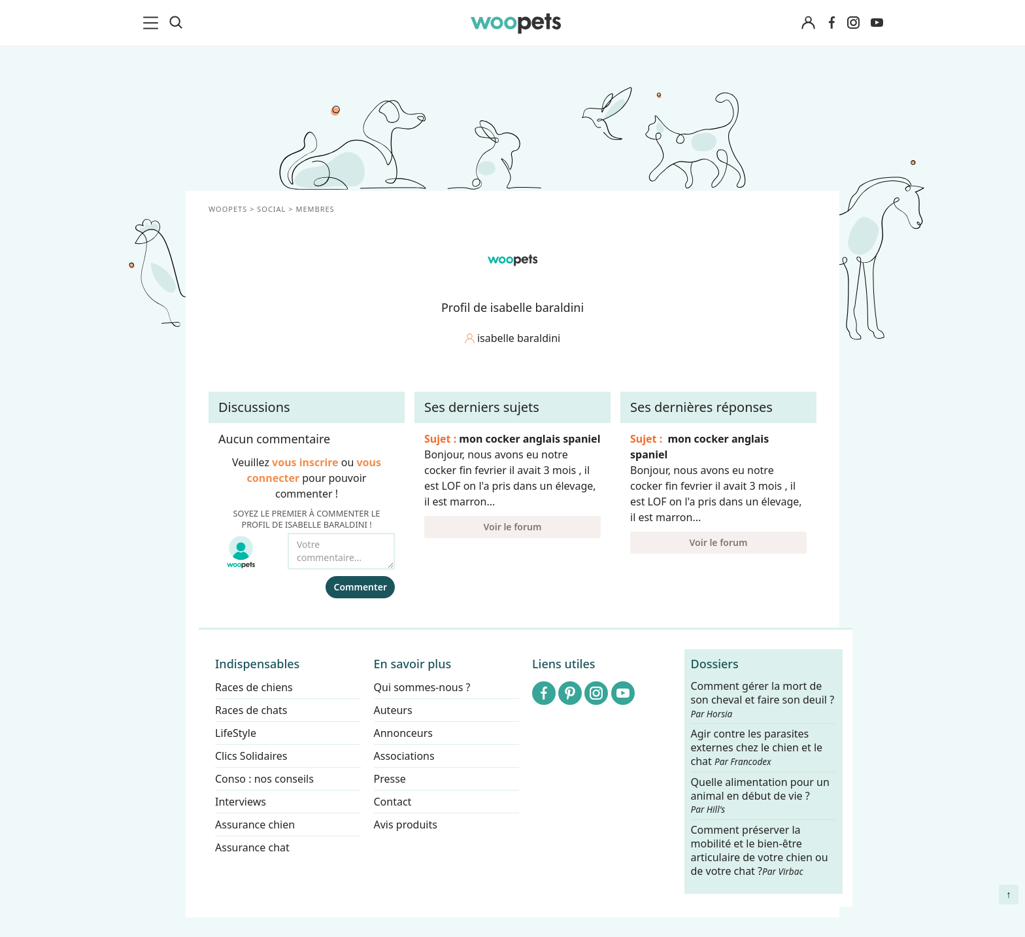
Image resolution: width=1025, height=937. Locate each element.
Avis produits (405, 824)
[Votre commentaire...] (341, 551)
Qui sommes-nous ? (422, 687)
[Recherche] (175, 23)
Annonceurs (403, 733)
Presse (390, 779)
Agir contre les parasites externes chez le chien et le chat (757, 748)
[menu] (153, 22)
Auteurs (393, 710)
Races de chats (251, 710)
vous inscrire (305, 462)
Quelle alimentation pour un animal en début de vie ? (760, 795)
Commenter (360, 587)
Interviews (240, 801)
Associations (404, 756)
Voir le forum (513, 526)
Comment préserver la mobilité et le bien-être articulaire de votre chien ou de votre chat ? (759, 850)
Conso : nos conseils (264, 779)
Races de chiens (254, 687)
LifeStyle (235, 733)
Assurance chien (255, 824)
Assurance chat (252, 847)
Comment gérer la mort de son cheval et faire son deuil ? (763, 699)
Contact (393, 801)
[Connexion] (808, 23)
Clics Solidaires (251, 756)
